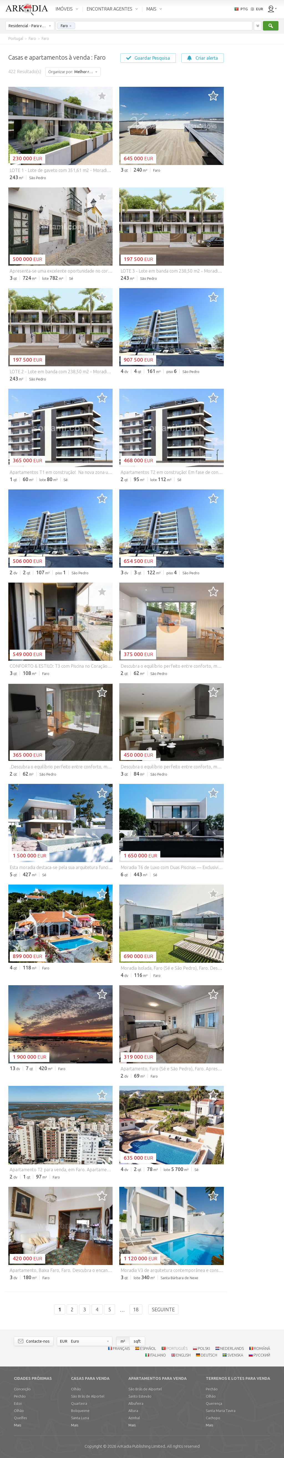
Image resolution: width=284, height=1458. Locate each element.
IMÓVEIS (64, 8)
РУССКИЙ (261, 1355)
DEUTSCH (209, 1355)
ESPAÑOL (148, 1348)
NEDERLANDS (232, 1348)
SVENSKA (235, 1355)
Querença (214, 1403)
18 (136, 1309)
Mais (17, 1425)
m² (123, 1341)
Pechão (20, 1396)
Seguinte (163, 1309)
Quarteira (79, 1403)
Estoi (18, 1403)
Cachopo (213, 1418)
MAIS (151, 8)
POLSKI (204, 1348)
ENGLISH (183, 1355)
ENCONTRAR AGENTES (109, 8)
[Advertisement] (253, 127)
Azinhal (134, 1418)
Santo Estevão (139, 1396)
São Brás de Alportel (87, 1396)
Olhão (19, 1411)
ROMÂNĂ (262, 1348)
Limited (141, 1446)
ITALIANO (158, 1355)
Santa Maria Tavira (220, 1411)
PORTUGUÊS (176, 1348)
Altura (133, 1411)
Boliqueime (80, 1411)
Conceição (22, 1389)
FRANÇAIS (121, 1348)
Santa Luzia (80, 1418)
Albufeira (135, 1403)
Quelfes (20, 1418)
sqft (137, 1341)
